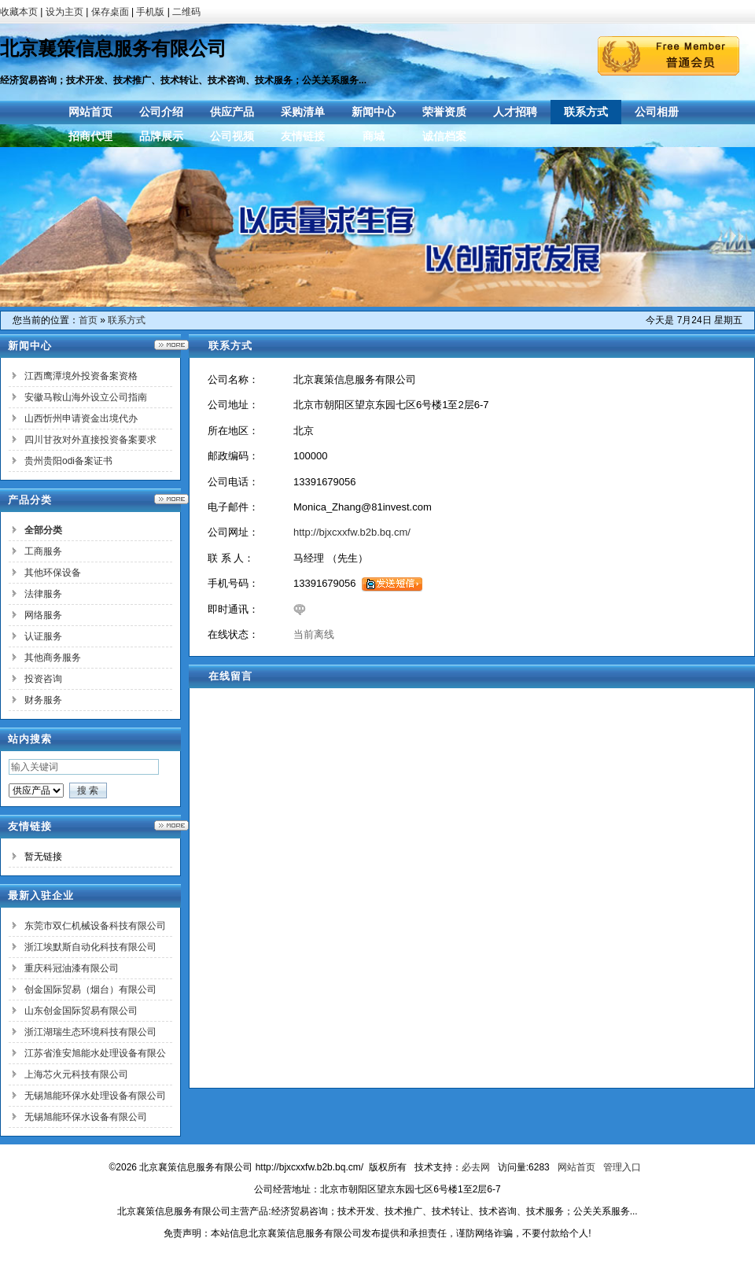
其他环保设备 (52, 572)
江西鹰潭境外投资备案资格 (81, 375)
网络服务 (43, 615)
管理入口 (622, 1167)
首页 (88, 320)
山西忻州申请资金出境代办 (81, 418)
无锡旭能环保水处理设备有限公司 (95, 1095)
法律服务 (43, 593)
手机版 (150, 11)
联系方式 (126, 320)
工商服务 (43, 551)
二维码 (186, 11)
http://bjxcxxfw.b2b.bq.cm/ (352, 532)
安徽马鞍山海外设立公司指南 (85, 397)
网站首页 (576, 1167)
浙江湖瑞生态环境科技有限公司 (90, 1031)
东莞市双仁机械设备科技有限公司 (95, 925)
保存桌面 (110, 11)
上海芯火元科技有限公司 (76, 1074)
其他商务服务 (52, 657)
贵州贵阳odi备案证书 (68, 460)
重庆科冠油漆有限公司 (71, 968)
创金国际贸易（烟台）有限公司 (90, 989)
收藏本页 (19, 11)
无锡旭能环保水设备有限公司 (85, 1116)
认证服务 (43, 636)
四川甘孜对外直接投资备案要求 (90, 439)
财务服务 (43, 700)
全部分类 (43, 530)
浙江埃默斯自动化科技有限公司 (90, 947)
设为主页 (64, 11)
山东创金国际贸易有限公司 (81, 1010)
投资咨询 (43, 678)
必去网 (476, 1167)
